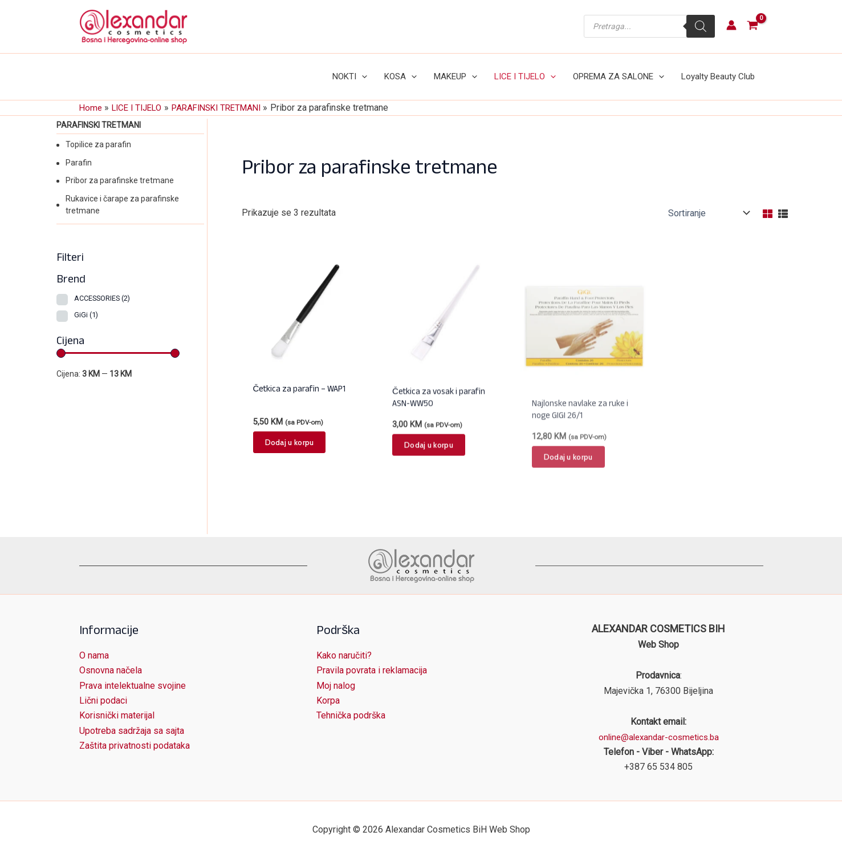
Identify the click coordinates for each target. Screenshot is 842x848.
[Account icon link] (731, 25)
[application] (381, 71)
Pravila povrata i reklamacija (371, 660)
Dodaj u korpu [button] (289, 453)
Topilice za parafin (98, 133)
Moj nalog (335, 675)
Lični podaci (103, 690)
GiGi (86, 303)
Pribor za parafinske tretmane (120, 168)
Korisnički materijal (116, 705)
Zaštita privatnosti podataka (134, 735)
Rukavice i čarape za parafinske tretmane (122, 193)
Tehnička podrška (350, 705)
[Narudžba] (707, 201)
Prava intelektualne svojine (132, 675)
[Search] (700, 26)
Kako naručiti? (344, 645)
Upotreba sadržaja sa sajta (131, 720)
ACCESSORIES (102, 286)
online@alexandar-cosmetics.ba (658, 726)
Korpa (328, 690)
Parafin (79, 151)
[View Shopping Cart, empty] (752, 27)
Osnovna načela (110, 660)
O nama (94, 645)
